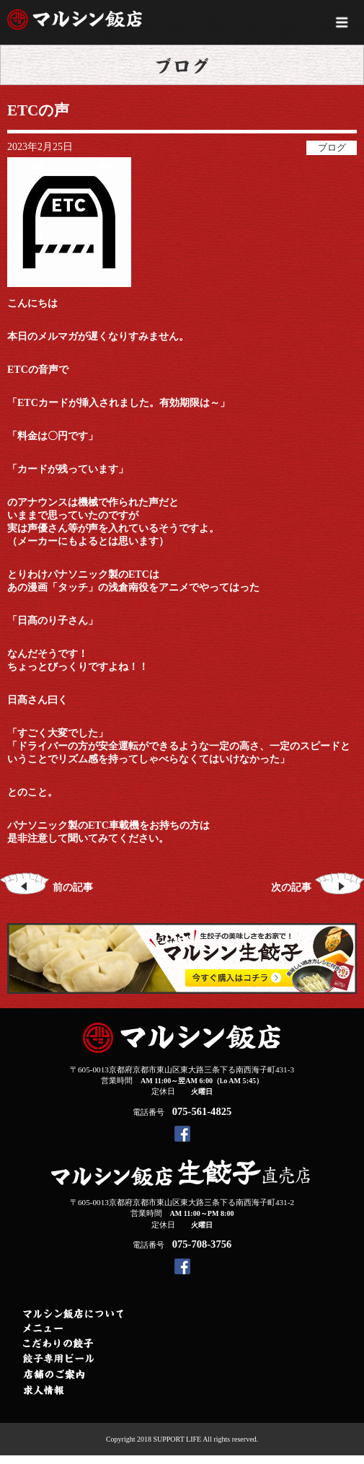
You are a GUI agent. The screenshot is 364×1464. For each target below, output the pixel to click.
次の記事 (317, 887)
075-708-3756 (201, 1244)
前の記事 (46, 887)
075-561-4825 (201, 1111)
